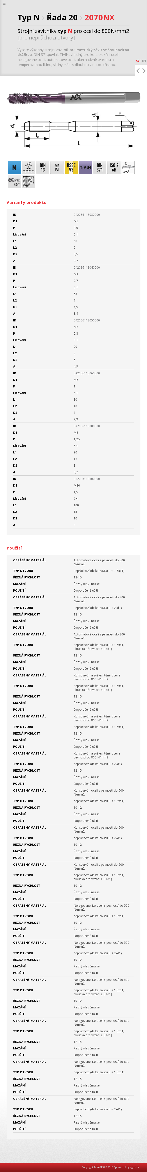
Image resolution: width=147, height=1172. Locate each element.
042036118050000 (87, 320)
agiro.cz (134, 1167)
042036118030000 (87, 214)
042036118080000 (87, 426)
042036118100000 (87, 479)
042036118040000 (87, 267)
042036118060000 (87, 373)
